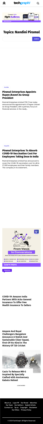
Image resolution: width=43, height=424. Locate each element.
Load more (21, 385)
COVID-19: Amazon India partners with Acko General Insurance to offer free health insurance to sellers (16, 301)
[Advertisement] (21, 197)
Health (6, 146)
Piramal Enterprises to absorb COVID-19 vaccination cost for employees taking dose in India (20, 153)
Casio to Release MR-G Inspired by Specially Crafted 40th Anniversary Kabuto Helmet (15, 376)
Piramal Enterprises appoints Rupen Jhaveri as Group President (19, 94)
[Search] (36, 39)
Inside (6, 87)
